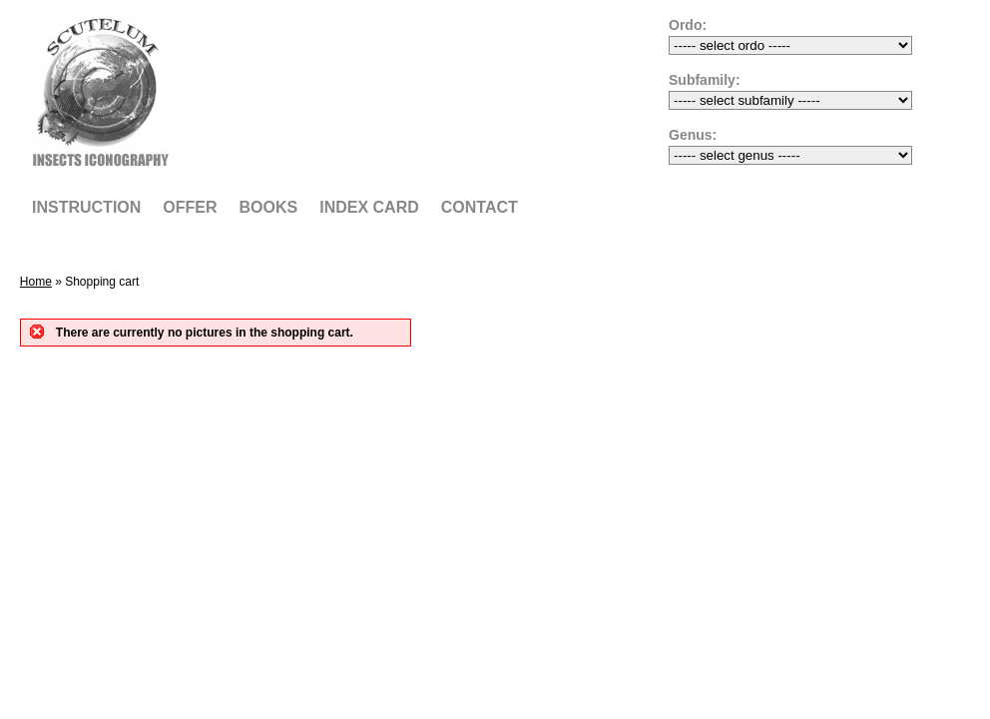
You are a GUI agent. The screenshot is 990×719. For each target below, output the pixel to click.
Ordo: (688, 25)
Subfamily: (705, 80)
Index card (369, 207)
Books (269, 207)
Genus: (693, 135)
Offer (190, 207)
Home (36, 282)
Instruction (86, 207)
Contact (479, 207)
